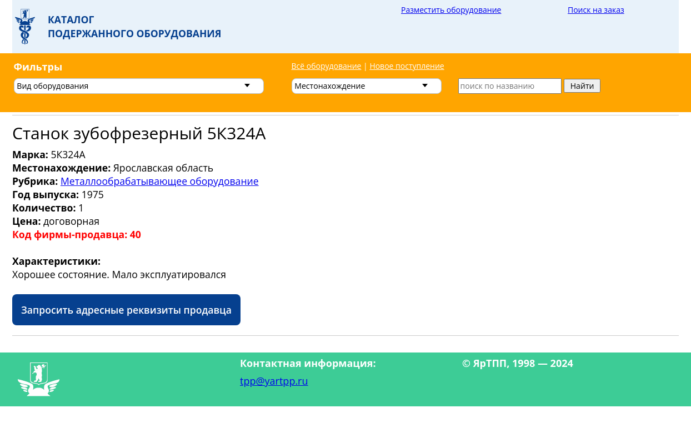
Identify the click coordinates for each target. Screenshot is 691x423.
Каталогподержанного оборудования (135, 26)
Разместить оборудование (451, 9)
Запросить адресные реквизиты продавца (126, 309)
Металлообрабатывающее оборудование (160, 181)
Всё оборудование (327, 66)
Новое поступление (406, 66)
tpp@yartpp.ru (274, 380)
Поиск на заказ (596, 9)
